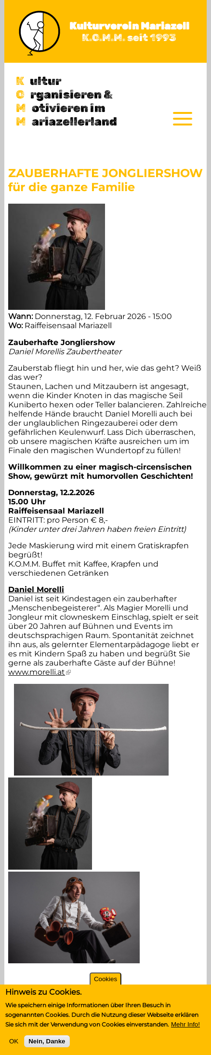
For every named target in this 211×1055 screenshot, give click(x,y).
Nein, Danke (46, 1041)
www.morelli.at (39, 672)
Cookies (105, 979)
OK (13, 1041)
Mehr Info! (185, 1024)
